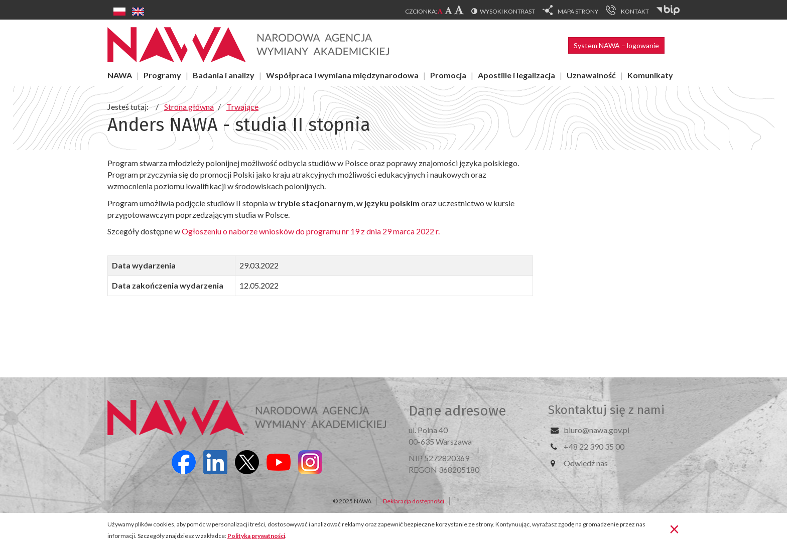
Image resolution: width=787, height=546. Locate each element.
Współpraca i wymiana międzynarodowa (342, 75)
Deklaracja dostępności (413, 501)
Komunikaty (650, 75)
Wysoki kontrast (507, 11)
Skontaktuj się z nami (606, 410)
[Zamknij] (674, 528)
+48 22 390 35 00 (594, 446)
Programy (162, 75)
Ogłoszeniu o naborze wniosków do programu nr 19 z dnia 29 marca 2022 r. (311, 231)
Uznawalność (591, 75)
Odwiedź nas (586, 463)
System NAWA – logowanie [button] (616, 45)
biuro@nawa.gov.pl (596, 430)
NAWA (119, 75)
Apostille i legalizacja (516, 75)
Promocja (448, 75)
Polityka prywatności (256, 535)
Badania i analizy (223, 75)
